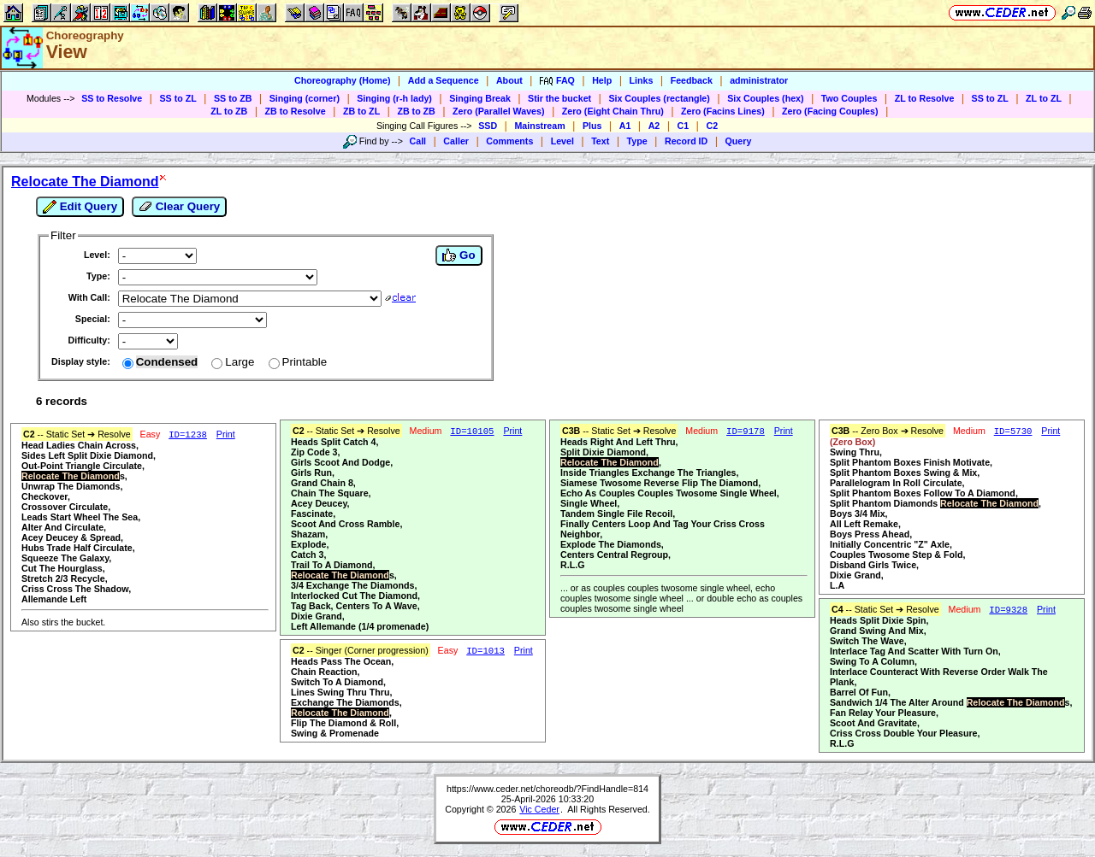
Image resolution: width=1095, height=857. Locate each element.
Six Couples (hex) (765, 98)
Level (562, 141)
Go (458, 255)
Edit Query (80, 207)
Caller (456, 141)
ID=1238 (188, 435)
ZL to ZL (1044, 98)
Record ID (686, 141)
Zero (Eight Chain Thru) (613, 111)
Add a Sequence (443, 80)
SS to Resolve (111, 98)
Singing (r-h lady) (394, 98)
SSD (487, 125)
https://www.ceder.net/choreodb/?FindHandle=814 (547, 789)
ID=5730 (1013, 431)
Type (637, 141)
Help (602, 80)
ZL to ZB (228, 111)
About (509, 80)
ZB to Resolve (295, 111)
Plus (592, 125)
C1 (684, 125)
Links (642, 80)
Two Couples (849, 98)
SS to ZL (177, 98)
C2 (712, 125)
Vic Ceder (539, 809)
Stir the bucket (559, 98)
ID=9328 (1008, 610)
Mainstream (539, 125)
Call (418, 141)
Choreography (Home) (342, 80)
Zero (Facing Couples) (830, 111)
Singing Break (480, 98)
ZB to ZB (416, 111)
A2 (654, 125)
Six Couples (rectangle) (658, 98)
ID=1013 (485, 651)
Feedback (692, 80)
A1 (625, 125)
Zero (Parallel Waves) (498, 111)
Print (225, 434)
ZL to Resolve (925, 98)
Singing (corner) (304, 98)
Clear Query (179, 207)
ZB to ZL (361, 111)
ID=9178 (745, 431)
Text (600, 141)
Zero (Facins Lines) (723, 111)
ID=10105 (472, 431)
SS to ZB (233, 98)
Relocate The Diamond (84, 181)
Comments (509, 141)
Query (738, 141)
